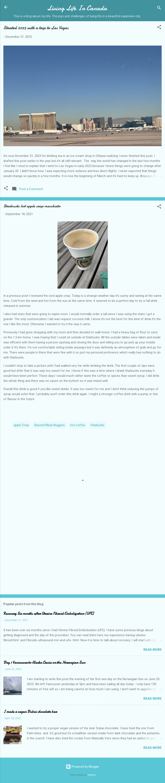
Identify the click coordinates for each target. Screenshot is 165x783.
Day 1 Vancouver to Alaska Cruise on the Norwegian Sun (44, 662)
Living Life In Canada (77, 8)
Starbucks (97, 425)
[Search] (159, 8)
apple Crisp (21, 425)
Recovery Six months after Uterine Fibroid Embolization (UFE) (48, 613)
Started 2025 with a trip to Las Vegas (36, 28)
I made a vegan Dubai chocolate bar (30, 711)
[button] (159, 28)
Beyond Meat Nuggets (49, 425)
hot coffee (77, 425)
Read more (152, 650)
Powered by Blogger (82, 767)
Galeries (91, 775)
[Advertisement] (82, 558)
